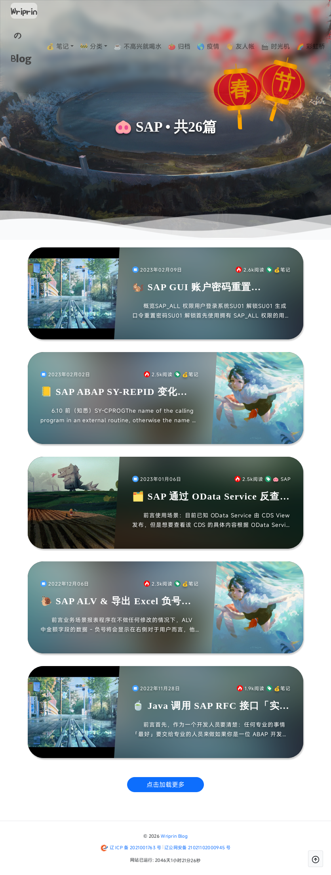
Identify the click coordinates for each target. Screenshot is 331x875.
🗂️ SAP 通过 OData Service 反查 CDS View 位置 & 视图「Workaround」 (206, 497)
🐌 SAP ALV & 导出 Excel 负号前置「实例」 (116, 601)
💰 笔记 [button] (73, 46)
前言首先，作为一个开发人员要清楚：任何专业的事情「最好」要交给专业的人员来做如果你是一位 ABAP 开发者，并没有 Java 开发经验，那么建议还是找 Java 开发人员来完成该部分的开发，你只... (208, 730)
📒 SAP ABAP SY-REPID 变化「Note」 (108, 392)
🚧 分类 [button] (107, 46)
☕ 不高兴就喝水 (153, 46)
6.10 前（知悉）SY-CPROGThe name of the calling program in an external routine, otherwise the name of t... (119, 416)
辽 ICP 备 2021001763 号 (136, 847)
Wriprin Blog (174, 836)
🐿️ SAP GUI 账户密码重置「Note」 (191, 287)
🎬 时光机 (291, 46)
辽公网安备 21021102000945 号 (197, 847)
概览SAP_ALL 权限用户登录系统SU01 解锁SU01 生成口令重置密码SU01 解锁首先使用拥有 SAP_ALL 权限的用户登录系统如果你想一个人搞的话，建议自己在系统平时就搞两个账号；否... (211, 311)
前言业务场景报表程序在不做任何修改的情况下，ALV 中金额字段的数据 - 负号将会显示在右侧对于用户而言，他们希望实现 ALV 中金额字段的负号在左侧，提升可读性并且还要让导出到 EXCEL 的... (118, 625)
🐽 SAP (278, 479)
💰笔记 (278, 269)
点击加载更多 (165, 784)
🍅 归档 (195, 46)
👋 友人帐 (256, 46)
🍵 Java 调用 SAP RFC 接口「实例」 (206, 706)
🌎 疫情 (224, 46)
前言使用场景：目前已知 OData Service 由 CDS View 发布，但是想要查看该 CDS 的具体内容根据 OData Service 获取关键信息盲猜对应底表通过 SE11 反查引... (211, 520)
